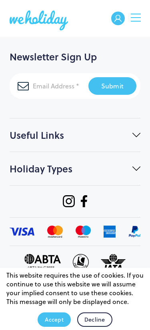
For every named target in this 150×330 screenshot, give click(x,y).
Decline (94, 320)
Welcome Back (118, 19)
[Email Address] (49, 86)
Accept (54, 320)
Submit (112, 85)
